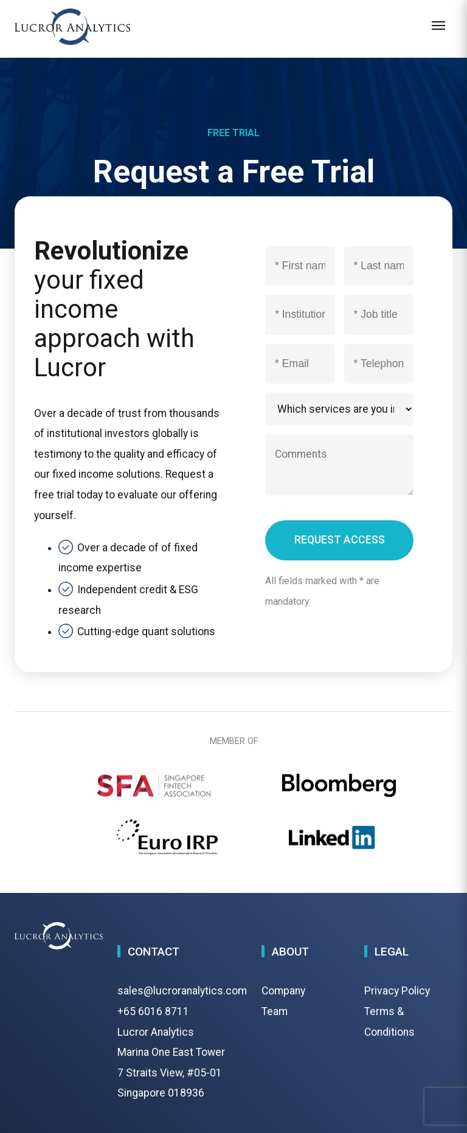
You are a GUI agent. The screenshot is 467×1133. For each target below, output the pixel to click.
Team (274, 1011)
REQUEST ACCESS (339, 540)
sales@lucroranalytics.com (182, 991)
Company (283, 991)
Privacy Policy (397, 991)
